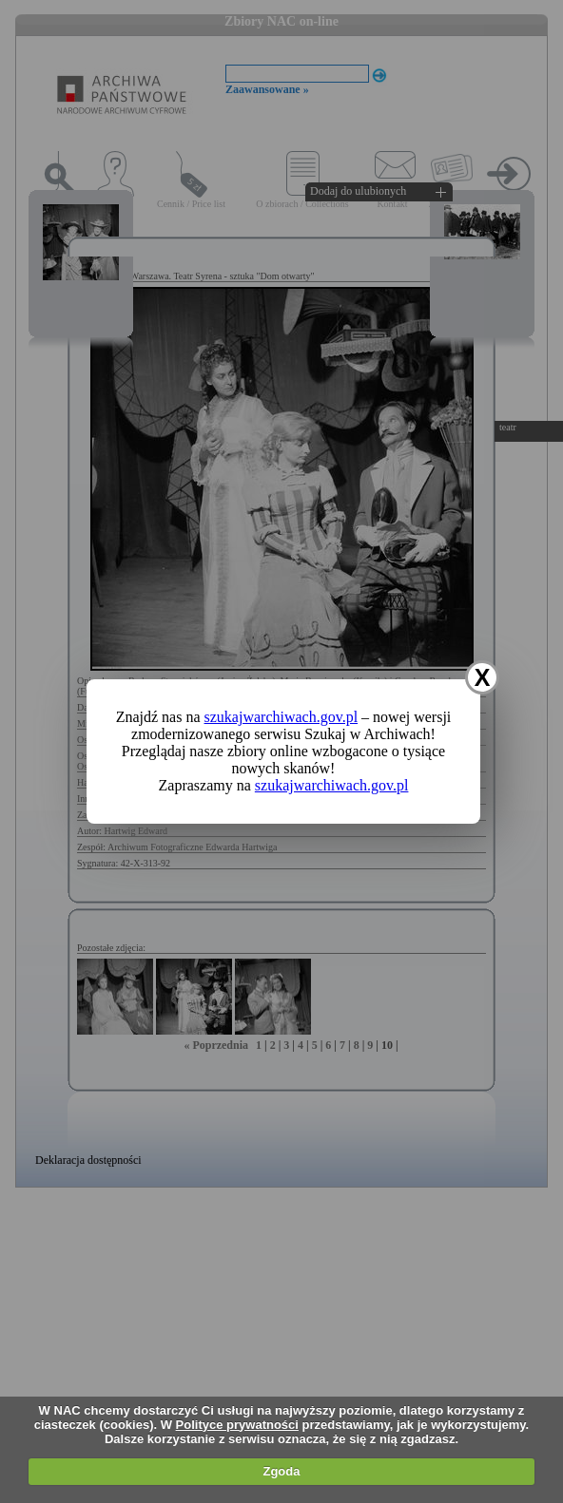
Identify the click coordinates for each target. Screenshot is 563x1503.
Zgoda (281, 1471)
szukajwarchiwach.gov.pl (281, 717)
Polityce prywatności (237, 1424)
